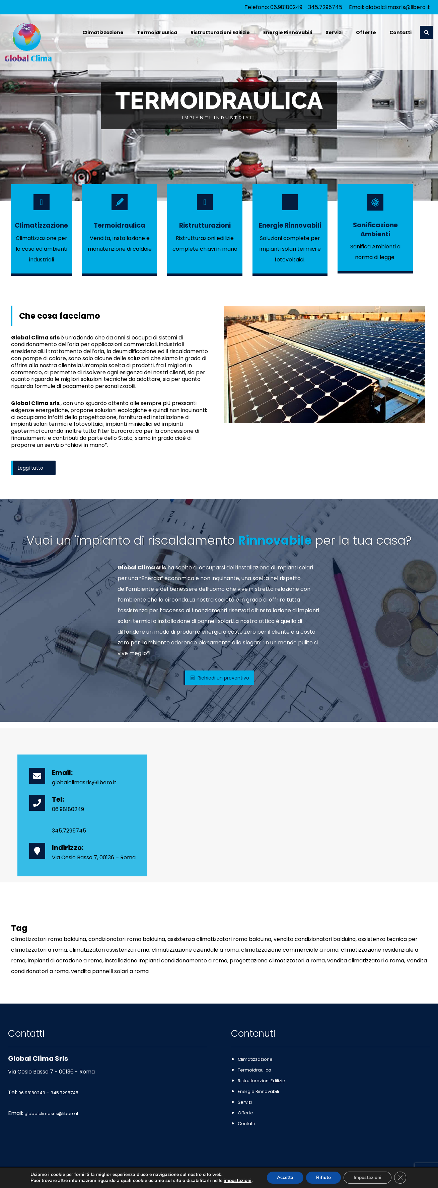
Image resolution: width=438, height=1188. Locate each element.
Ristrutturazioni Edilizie (261, 1081)
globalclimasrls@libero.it (397, 7)
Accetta (285, 1177)
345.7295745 (325, 7)
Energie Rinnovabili (258, 1091)
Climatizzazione (255, 1059)
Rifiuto (323, 1177)
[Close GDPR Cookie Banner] (400, 1178)
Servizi (245, 1102)
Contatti (246, 1123)
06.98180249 (286, 7)
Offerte (245, 1113)
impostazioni (237, 1181)
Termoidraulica (254, 1070)
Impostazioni (367, 1177)
